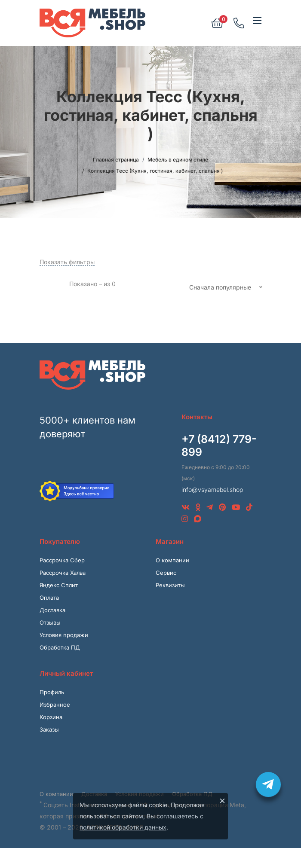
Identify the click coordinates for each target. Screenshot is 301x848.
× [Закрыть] (222, 800)
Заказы (49, 729)
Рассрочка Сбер (62, 560)
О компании (172, 560)
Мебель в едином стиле (177, 159)
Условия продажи (64, 634)
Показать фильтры (67, 261)
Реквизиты (170, 585)
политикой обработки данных (123, 827)
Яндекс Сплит (59, 585)
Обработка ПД (60, 647)
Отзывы (50, 622)
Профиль (52, 692)
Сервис (166, 572)
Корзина (51, 717)
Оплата (49, 597)
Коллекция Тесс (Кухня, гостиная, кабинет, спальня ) (155, 171)
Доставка (52, 610)
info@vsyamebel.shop (212, 489)
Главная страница (116, 159)
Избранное (55, 704)
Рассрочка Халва (63, 572)
